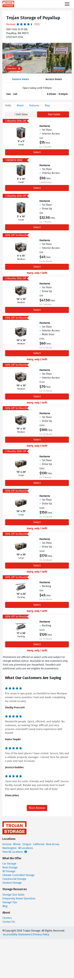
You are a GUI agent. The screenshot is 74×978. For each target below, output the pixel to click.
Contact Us (8, 921)
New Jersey (52, 844)
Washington (9, 848)
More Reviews (37, 807)
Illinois (17, 844)
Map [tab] (47, 105)
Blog (5, 906)
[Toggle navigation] (67, 4)
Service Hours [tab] (20, 79)
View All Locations (14, 851)
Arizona (6, 844)
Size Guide (53, 114)
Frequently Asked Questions (18, 898)
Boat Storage (10, 867)
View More (13, 68)
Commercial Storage (14, 878)
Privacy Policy (41, 934)
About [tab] (20, 105)
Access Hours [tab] (54, 79)
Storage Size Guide (13, 894)
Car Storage (9, 863)
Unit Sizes (21, 114)
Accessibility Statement (17, 934)
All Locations (25, 848)
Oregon (26, 844)
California (38, 844)
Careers (7, 917)
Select (37, 152)
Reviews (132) (22, 24)
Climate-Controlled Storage (18, 875)
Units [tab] (8, 105)
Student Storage (12, 882)
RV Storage (8, 871)
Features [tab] (34, 105)
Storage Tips (9, 902)
